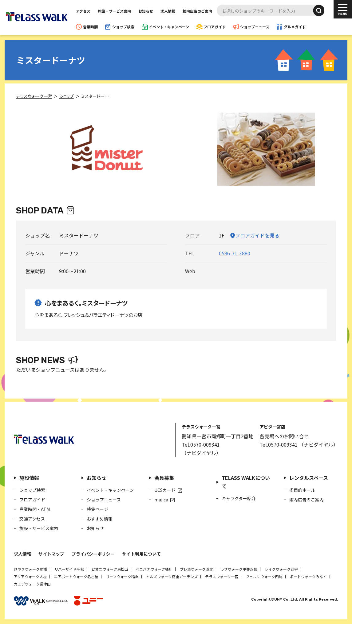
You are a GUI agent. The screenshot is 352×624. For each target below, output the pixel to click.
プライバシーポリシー (93, 554)
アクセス (83, 11)
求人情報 (167, 11)
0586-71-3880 (234, 253)
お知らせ (145, 11)
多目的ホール (302, 490)
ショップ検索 (123, 26)
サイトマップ (51, 554)
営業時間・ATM (34, 509)
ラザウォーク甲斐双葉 (238, 569)
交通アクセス (32, 519)
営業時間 (90, 26)
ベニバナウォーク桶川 (154, 569)
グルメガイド (295, 26)
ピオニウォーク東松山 (109, 569)
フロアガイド (215, 26)
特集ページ (97, 509)
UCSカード (165, 490)
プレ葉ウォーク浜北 (196, 569)
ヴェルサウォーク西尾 (264, 576)
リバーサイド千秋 (69, 569)
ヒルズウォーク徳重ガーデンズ (172, 576)
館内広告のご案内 (197, 11)
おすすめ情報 (100, 519)
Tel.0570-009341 (201, 444)
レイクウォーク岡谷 (281, 569)
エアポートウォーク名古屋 (76, 576)
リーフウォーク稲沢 (122, 576)
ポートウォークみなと (308, 576)
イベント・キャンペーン (169, 26)
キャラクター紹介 (239, 498)
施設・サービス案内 (114, 11)
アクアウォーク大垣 (30, 576)
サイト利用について (141, 554)
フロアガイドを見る (257, 235)
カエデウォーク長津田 (32, 583)
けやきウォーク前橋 (30, 569)
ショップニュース (254, 26)
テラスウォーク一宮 (221, 576)
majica (161, 499)
